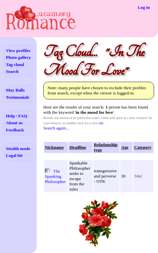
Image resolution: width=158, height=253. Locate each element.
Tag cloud (15, 64)
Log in (144, 7)
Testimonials (17, 97)
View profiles (18, 50)
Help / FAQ (16, 115)
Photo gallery (18, 57)
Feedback (15, 129)
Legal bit (14, 155)
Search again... (56, 128)
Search (12, 71)
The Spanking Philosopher (55, 176)
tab (101, 123)
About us (14, 122)
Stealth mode (18, 148)
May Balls (15, 90)
